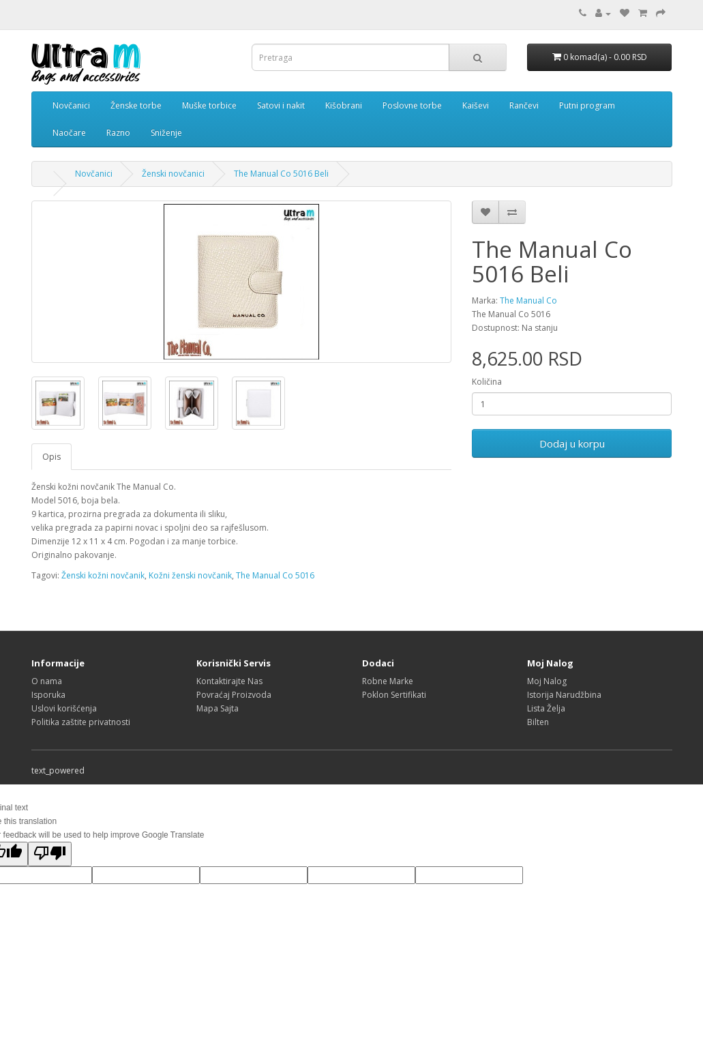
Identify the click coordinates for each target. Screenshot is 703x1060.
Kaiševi (475, 105)
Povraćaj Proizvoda (233, 695)
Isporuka (48, 695)
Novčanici (71, 105)
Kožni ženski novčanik (190, 575)
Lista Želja (546, 708)
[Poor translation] (50, 854)
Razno (118, 132)
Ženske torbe (136, 105)
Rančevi (524, 105)
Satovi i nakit (281, 105)
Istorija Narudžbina (564, 695)
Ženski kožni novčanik (103, 575)
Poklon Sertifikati (394, 695)
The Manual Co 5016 (275, 575)
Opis (51, 456)
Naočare (69, 132)
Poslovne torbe (412, 105)
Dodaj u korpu (572, 443)
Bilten (538, 722)
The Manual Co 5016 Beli (281, 173)
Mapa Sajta (217, 708)
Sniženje (166, 132)
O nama (46, 681)
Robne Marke (387, 681)
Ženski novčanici (173, 173)
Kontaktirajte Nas (229, 681)
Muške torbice (209, 105)
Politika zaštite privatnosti (80, 722)
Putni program (587, 105)
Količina (487, 381)
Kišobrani (343, 105)
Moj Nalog (547, 681)
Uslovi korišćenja (64, 708)
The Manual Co (528, 300)
